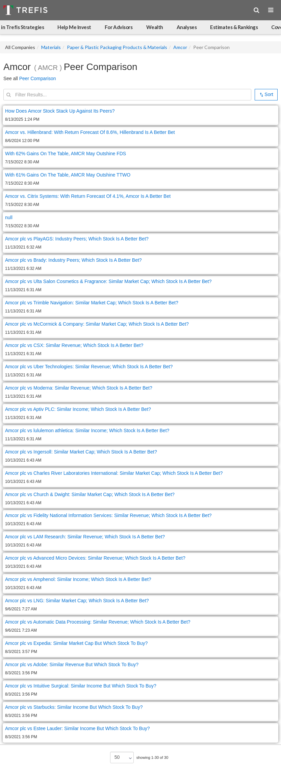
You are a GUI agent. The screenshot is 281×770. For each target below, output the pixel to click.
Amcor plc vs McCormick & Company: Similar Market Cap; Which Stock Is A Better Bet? (97, 324)
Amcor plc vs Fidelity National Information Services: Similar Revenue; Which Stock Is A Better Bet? (108, 515)
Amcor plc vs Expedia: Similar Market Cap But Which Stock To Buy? (76, 643)
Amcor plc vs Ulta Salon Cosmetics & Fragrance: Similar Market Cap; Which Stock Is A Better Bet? (108, 281)
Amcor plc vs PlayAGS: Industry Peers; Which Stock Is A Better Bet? (77, 238)
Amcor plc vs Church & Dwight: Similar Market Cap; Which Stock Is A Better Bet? (90, 494)
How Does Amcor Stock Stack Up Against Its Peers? (59, 111)
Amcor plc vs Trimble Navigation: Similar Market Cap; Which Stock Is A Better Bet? (91, 302)
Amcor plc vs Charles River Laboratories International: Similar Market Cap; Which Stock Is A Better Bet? (114, 473)
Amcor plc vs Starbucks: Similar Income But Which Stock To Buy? (74, 707)
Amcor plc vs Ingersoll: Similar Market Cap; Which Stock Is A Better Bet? (81, 451)
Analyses (187, 27)
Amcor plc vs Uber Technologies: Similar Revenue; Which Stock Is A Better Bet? (89, 366)
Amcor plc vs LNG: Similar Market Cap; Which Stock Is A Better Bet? (77, 600)
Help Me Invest (74, 27)
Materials (51, 47)
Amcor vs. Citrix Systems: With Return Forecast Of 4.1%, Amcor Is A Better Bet (88, 196)
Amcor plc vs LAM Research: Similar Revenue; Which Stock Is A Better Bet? (85, 536)
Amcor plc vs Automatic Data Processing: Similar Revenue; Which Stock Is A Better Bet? (97, 622)
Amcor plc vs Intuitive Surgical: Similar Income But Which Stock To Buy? (80, 686)
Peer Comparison (37, 78)
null (8, 217)
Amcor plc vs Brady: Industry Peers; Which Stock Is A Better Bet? (73, 260)
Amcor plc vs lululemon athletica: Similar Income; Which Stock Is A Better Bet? (87, 430)
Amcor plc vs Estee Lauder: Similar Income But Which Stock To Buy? (77, 728)
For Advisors (119, 27)
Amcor (180, 47)
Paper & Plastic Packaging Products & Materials (117, 47)
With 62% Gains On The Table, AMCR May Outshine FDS (65, 153)
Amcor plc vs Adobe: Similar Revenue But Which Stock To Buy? (71, 664)
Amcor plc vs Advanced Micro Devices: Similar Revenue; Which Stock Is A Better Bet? (95, 558)
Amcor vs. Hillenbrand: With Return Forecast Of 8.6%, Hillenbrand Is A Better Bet (90, 132)
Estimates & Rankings (234, 27)
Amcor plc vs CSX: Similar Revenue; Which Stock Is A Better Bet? (74, 345)
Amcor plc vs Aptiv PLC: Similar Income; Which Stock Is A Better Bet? (78, 409)
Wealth (154, 27)
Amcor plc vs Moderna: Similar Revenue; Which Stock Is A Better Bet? (78, 388)
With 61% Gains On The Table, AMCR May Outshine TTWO (67, 175)
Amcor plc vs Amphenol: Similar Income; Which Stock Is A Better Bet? (78, 579)
